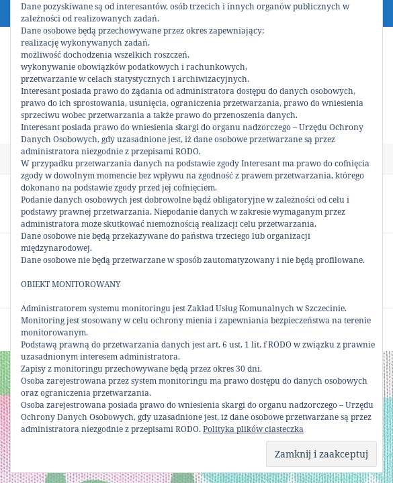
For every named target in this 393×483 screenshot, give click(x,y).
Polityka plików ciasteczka (253, 429)
